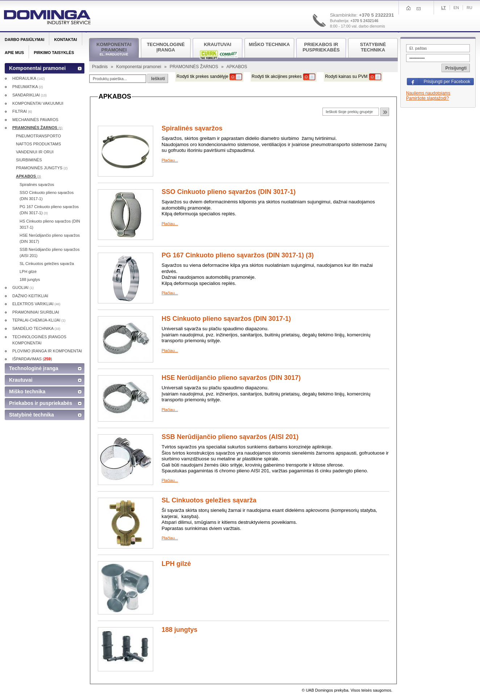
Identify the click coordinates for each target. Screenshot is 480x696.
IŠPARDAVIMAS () (32, 359)
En (456, 7)
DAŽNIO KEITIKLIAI (30, 296)
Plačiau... (170, 160)
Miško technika (27, 391)
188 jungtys (179, 629)
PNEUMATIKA (27, 86)
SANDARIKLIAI (29, 95)
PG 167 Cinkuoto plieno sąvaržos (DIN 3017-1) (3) (238, 255)
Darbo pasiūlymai (24, 39)
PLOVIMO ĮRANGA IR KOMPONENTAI (47, 351)
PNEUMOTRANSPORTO (38, 136)
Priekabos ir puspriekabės (40, 403)
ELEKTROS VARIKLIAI (36, 304)
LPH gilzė (176, 563)
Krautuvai (21, 380)
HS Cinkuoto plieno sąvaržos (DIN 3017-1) (226, 318)
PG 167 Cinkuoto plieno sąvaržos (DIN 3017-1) (49, 209)
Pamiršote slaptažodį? (427, 98)
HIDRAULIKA (28, 78)
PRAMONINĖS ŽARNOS (194, 66)
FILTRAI (22, 111)
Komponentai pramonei (139, 66)
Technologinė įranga (33, 368)
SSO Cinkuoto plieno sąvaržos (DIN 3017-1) (229, 191)
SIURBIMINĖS (29, 160)
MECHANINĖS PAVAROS (35, 119)
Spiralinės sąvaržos (192, 128)
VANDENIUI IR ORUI (35, 152)
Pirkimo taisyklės (54, 52)
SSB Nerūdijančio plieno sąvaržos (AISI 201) (230, 436)
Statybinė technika (31, 415)
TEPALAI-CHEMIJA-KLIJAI (39, 320)
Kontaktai (65, 39)
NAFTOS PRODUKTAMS (38, 144)
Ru (469, 7)
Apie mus (14, 52)
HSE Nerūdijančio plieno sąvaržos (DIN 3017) (231, 377)
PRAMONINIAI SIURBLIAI (35, 312)
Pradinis (100, 66)
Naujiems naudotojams (428, 93)
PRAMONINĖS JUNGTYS (41, 168)
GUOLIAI (23, 287)
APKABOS (28, 176)
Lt (443, 7)
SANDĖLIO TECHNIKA (36, 328)
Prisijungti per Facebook (446, 81)
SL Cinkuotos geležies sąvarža (209, 500)
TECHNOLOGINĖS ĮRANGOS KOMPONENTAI (39, 340)
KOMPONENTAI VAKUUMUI (37, 103)
